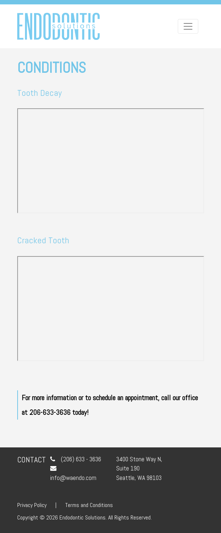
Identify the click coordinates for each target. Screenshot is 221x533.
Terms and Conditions (89, 505)
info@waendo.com (73, 478)
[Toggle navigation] (188, 26)
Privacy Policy (32, 505)
